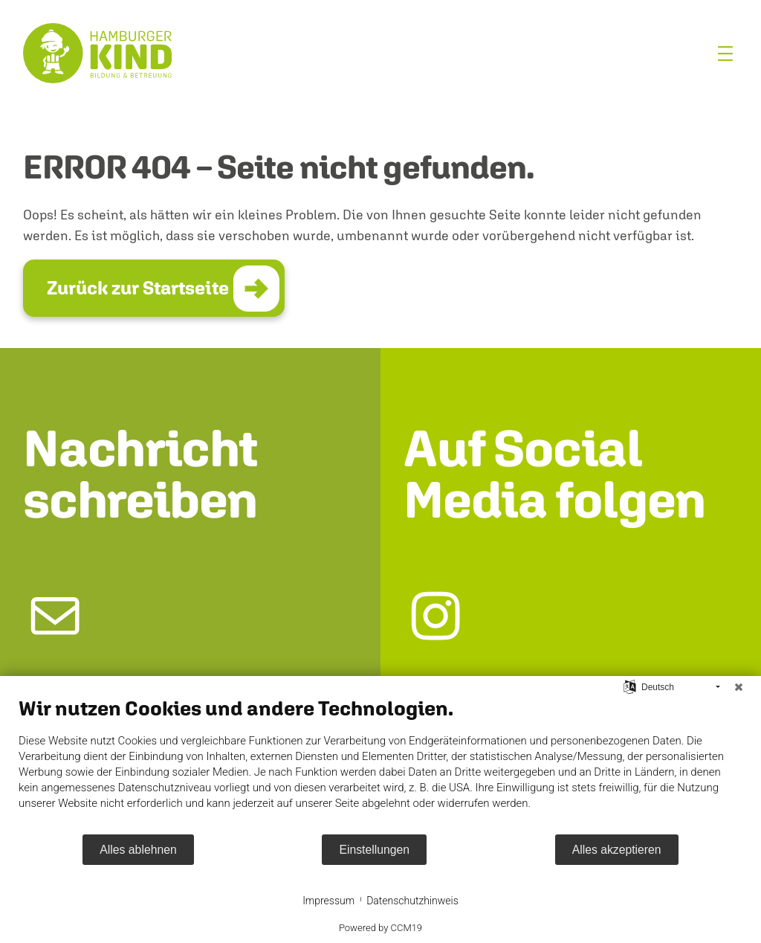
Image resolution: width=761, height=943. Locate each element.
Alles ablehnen (138, 849)
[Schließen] (739, 687)
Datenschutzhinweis (412, 901)
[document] (380, 764)
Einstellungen (374, 849)
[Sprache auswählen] (630, 686)
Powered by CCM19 (380, 927)
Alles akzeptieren (616, 849)
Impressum (328, 901)
